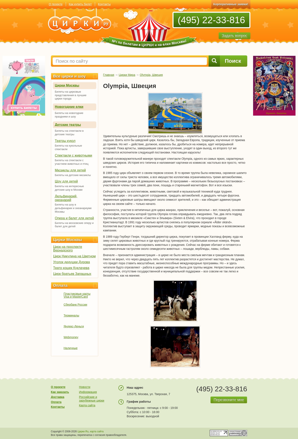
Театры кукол (65, 141)
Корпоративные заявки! (230, 4)
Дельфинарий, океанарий (66, 198)
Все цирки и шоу (69, 76)
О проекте (56, 4)
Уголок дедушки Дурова (71, 262)
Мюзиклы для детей (70, 170)
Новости (84, 387)
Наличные (71, 348)
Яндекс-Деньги (74, 326)
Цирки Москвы (67, 85)
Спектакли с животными (73, 155)
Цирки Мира (127, 75)
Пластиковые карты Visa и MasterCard (77, 295)
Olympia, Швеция (151, 75)
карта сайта (97, 431)
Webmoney (71, 337)
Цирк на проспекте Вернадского (67, 248)
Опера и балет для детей (74, 218)
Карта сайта (87, 405)
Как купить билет (80, 4)
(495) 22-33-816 (211, 20)
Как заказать (60, 392)
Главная (108, 75)
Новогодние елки (69, 106)
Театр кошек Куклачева (71, 268)
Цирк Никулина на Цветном (74, 256)
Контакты (104, 4)
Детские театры (68, 124)
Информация (88, 392)
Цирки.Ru (83, 431)
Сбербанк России (75, 304)
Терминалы (71, 315)
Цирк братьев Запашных (72, 274)
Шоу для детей (66, 181)
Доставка (57, 397)
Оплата (60, 285)
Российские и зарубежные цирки (91, 398)
